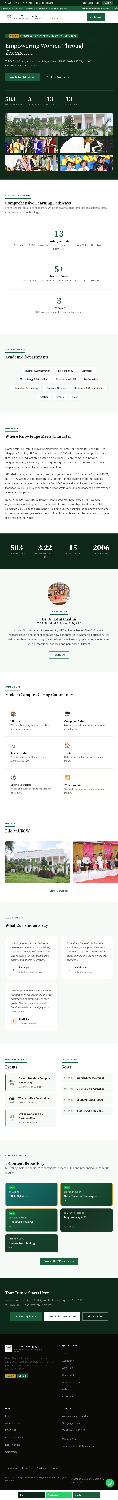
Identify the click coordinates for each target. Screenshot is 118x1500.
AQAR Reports (12, 1423)
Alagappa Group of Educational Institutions (87, 1481)
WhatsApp (52, 1495)
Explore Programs (58, 77)
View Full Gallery (59, 891)
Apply (78, 1495)
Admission (67, 1368)
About (65, 1353)
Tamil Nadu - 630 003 (73, 1430)
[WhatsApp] (110, 1483)
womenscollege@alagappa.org (38, 3)
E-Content (67, 1396)
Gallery (66, 1389)
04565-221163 (12, 3)
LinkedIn (55, 1468)
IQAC (8, 1416)
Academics (68, 1360)
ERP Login (88, 3)
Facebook (12, 1468)
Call (22, 1495)
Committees (11, 1452)
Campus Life (68, 1375)
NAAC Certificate (14, 1437)
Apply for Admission (22, 77)
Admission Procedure (62, 1316)
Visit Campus (95, 1316)
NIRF (97, 3)
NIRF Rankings (12, 1444)
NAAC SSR (10, 1430)
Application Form (71, 1382)
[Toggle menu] (110, 17)
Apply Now (96, 17)
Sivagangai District (72, 1423)
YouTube (41, 1468)
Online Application (26, 1316)
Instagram (27, 1468)
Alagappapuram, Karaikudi (76, 1416)
